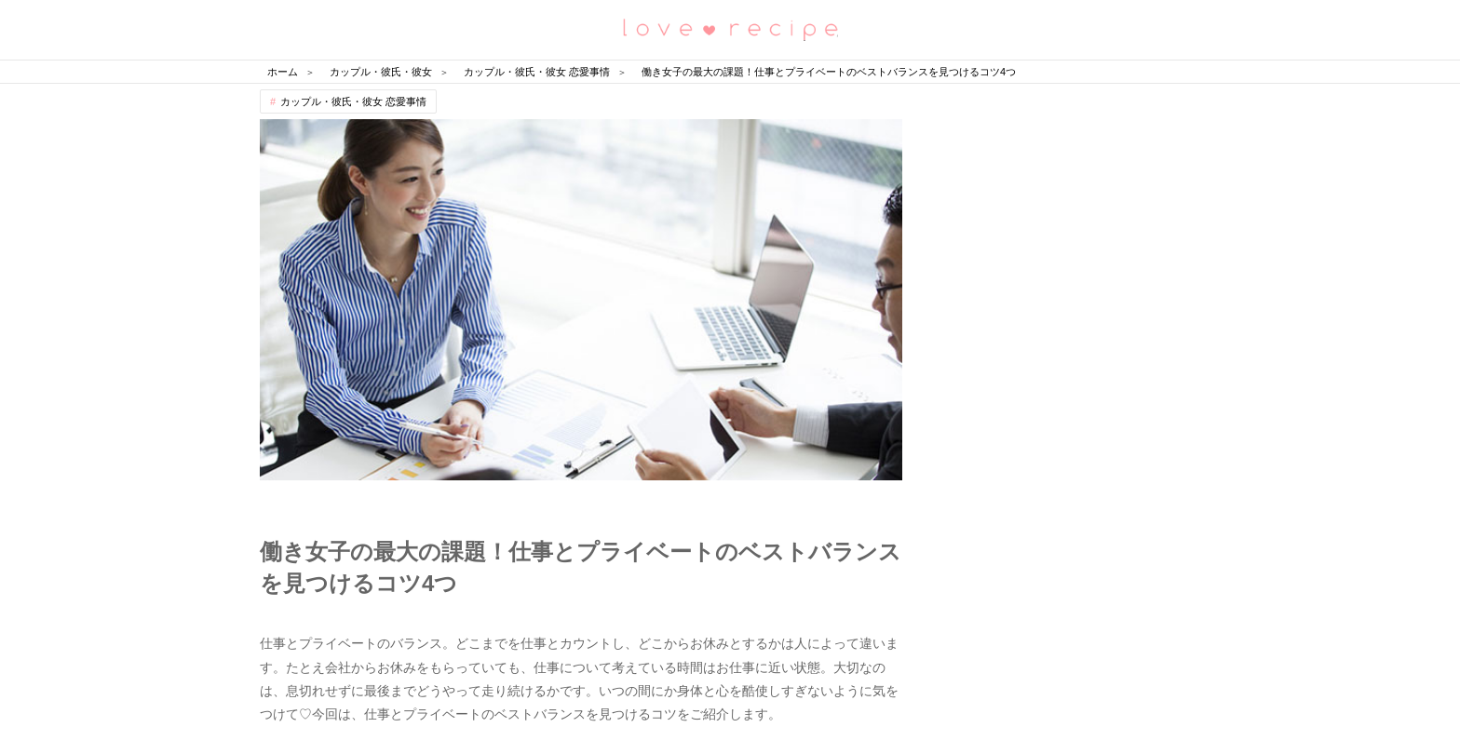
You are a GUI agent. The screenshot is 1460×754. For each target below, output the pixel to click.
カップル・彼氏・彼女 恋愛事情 (353, 101)
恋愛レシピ (730, 28)
